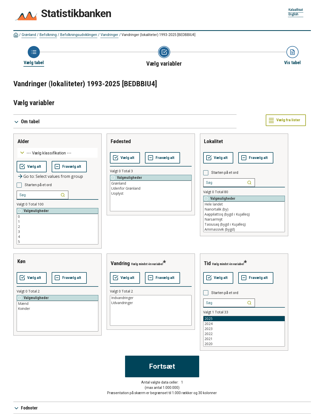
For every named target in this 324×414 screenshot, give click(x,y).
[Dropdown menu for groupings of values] (57, 153)
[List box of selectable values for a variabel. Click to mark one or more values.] (57, 229)
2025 (244, 318)
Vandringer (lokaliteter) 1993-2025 (158, 35)
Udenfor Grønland (150, 188)
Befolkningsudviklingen (78, 35)
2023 (244, 328)
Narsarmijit (244, 219)
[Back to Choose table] (33, 56)
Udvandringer (150, 302)
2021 (244, 338)
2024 (244, 323)
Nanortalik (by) (244, 209)
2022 (244, 333)
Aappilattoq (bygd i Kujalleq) (244, 214)
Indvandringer (150, 297)
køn (21, 261)
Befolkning (48, 35)
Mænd (57, 303)
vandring (120, 263)
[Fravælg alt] (69, 167)
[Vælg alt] (32, 167)
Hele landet (244, 204)
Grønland (29, 35)
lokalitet (213, 141)
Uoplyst (150, 193)
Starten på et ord (38, 185)
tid (207, 263)
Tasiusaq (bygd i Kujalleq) (244, 224)
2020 (244, 343)
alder (23, 141)
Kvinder (57, 308)
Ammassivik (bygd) (244, 229)
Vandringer (109, 35)
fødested (121, 141)
